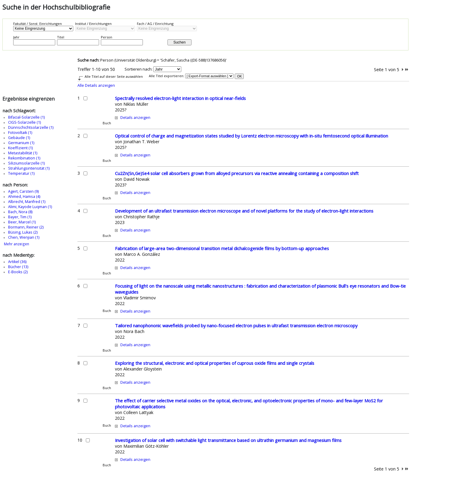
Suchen (179, 42)
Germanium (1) (21, 142)
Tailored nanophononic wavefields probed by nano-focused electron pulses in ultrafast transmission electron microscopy (236, 325)
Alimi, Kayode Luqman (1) (30, 206)
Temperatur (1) (21, 173)
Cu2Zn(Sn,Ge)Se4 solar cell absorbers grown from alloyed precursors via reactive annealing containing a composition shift (237, 173)
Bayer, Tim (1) (20, 216)
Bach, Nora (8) (20, 211)
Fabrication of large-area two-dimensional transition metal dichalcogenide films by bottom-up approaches (222, 248)
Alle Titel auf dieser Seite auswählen (114, 76)
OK (239, 76)
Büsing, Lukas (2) (23, 232)
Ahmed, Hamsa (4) (24, 196)
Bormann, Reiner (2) (26, 227)
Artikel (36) (17, 261)
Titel (60, 37)
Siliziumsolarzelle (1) (26, 163)
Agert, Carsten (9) (23, 191)
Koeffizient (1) (20, 147)
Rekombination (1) (24, 158)
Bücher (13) (18, 266)
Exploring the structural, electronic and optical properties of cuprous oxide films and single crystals (214, 363)
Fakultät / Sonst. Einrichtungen (37, 23)
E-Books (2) (18, 271)
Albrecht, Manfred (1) (26, 201)
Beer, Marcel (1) (22, 222)
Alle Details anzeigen (96, 85)
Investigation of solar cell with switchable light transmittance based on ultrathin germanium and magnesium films (228, 440)
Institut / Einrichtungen (93, 23)
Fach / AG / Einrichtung (155, 23)
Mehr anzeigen (16, 244)
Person (106, 37)
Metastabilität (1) (22, 153)
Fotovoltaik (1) (20, 132)
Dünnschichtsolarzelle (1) (30, 127)
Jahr (16, 37)
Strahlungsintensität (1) (29, 168)
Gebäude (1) (19, 137)
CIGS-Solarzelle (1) (24, 122)
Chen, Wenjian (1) (23, 237)
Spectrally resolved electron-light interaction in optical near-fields (180, 98)
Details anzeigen (135, 117)
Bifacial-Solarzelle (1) (26, 117)
